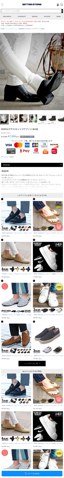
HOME (3, 29)
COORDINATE (22, 16)
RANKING (34, 16)
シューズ (9, 29)
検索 (62, 11)
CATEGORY (47, 16)
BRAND (59, 16)
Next (61, 72)
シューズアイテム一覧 (31, 363)
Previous (2, 72)
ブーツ (15, 29)
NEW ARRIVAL (7, 16)
